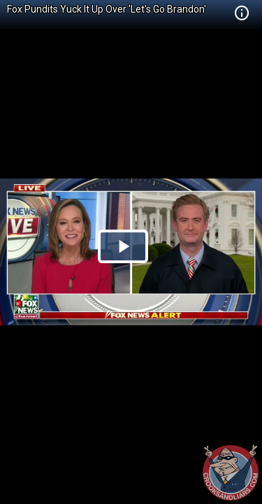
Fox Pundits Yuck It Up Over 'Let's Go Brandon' (106, 9)
